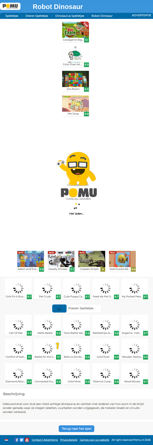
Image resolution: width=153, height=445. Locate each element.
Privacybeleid (68, 440)
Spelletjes (11, 16)
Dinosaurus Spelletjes (69, 16)
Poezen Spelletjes (72, 308)
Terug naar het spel (76, 428)
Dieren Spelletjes (36, 16)
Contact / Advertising (45, 440)
